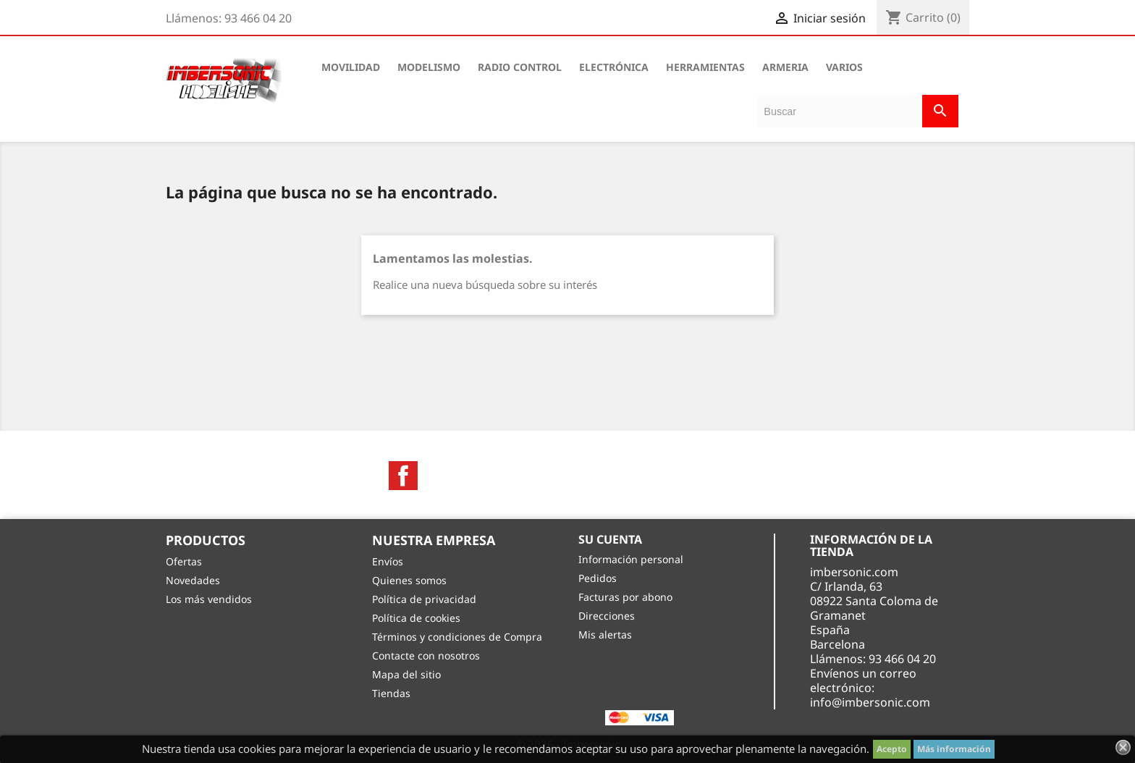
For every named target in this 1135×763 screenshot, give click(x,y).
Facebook (403, 475)
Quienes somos (409, 580)
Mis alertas (605, 634)
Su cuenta (610, 539)
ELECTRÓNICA (614, 67)
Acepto (892, 749)
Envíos (387, 561)
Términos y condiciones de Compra (457, 637)
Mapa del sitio (406, 674)
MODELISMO (428, 67)
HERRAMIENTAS (705, 67)
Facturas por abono (625, 597)
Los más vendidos (209, 599)
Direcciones (606, 616)
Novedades (193, 580)
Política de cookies (416, 618)
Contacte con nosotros (426, 655)
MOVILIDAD (350, 67)
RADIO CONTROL (520, 67)
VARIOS (844, 67)
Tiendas (391, 693)
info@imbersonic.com (870, 702)
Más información (954, 749)
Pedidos (597, 578)
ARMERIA (785, 67)
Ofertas (184, 561)
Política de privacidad (424, 599)
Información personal (630, 559)
